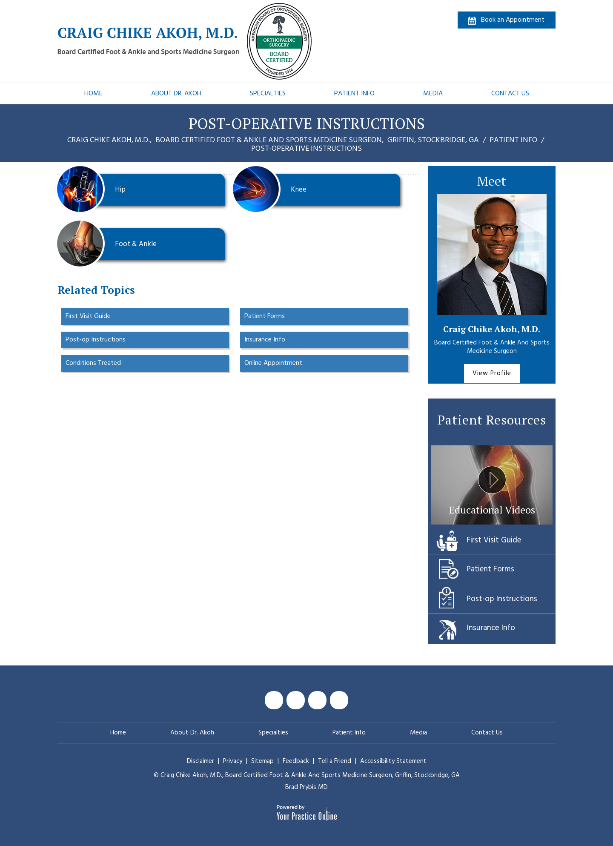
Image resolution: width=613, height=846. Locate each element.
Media (433, 93)
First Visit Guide (88, 316)
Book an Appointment (512, 20)
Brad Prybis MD (306, 787)
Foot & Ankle (110, 244)
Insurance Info (264, 339)
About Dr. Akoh (176, 93)
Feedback (296, 761)
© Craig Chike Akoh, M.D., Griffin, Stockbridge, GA (307, 775)
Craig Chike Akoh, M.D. (491, 329)
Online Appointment (273, 363)
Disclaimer (200, 761)
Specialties (268, 93)
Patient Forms (264, 316)
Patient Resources (492, 419)
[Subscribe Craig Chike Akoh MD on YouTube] (317, 700)
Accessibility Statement (393, 761)
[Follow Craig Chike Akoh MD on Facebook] (274, 700)
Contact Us (510, 93)
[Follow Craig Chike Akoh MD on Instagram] (339, 700)
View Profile (492, 373)
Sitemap (263, 761)
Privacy (233, 761)
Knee (273, 190)
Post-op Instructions (96, 339)
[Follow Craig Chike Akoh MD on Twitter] (295, 700)
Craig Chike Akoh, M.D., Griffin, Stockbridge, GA (274, 140)
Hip (95, 190)
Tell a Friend (334, 761)
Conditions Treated (93, 363)
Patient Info (354, 93)
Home (93, 93)
